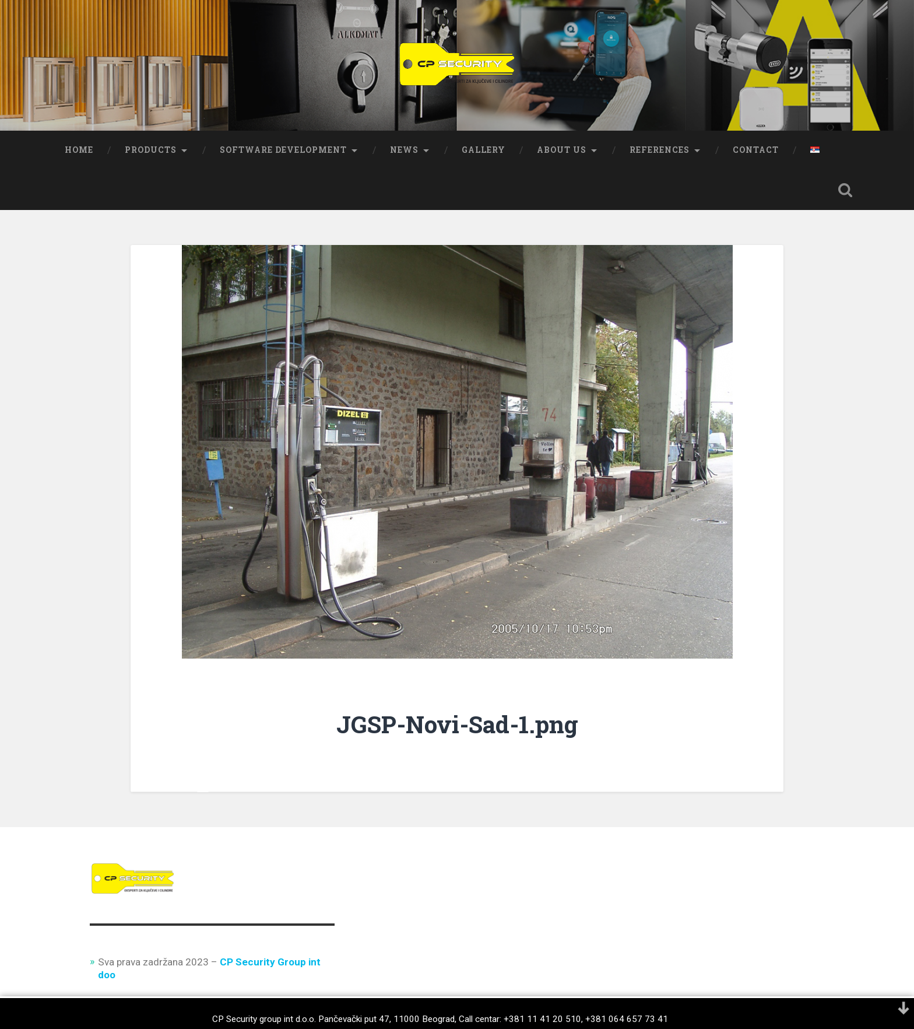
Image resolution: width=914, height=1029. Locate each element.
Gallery (483, 150)
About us (561, 150)
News (404, 150)
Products (151, 150)
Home (79, 150)
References (660, 150)
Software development (283, 150)
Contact (756, 150)
